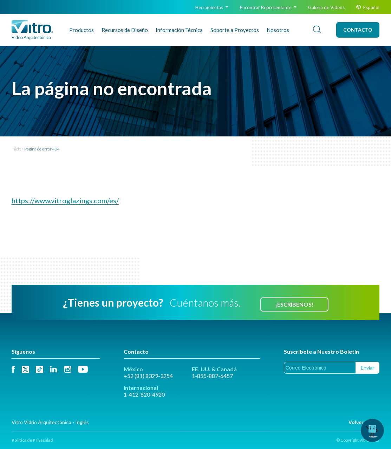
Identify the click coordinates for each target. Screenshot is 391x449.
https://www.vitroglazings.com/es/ (65, 200)
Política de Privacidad (32, 440)
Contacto (357, 30)
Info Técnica (179, 30)
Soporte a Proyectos (234, 30)
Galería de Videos (326, 7)
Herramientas (211, 7)
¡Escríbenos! (294, 304)
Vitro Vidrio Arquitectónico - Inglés (50, 422)
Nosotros (278, 30)
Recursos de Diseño (125, 30)
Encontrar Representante (268, 7)
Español (367, 7)
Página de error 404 (42, 149)
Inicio (16, 149)
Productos (81, 30)
